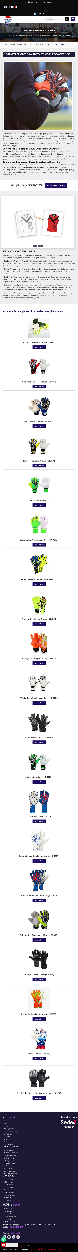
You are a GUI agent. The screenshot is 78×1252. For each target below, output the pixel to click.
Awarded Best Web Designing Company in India (45, 1249)
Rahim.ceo (39, 13)
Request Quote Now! (56, 185)
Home (5, 45)
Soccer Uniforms (36, 45)
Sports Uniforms (18, 45)
